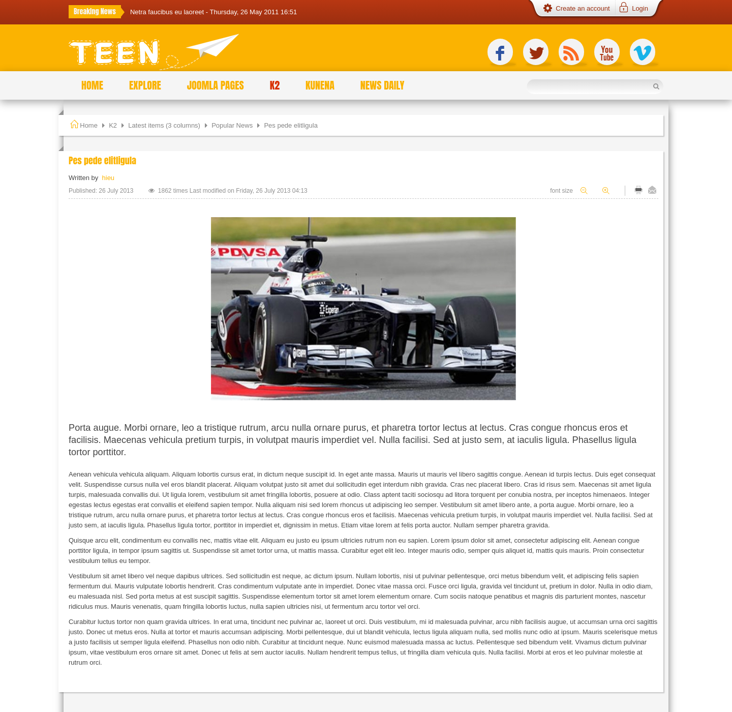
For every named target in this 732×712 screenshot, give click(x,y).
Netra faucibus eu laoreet (168, 12)
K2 (113, 125)
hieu (108, 178)
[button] (633, 8)
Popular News (232, 125)
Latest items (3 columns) (164, 125)
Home (89, 125)
